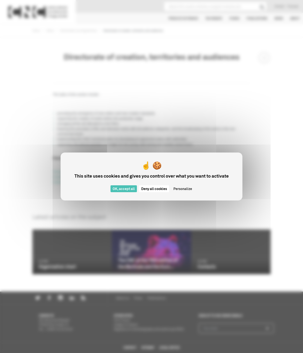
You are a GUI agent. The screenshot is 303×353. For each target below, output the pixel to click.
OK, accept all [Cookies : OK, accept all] (124, 189)
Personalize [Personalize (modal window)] (182, 189)
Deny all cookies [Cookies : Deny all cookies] (154, 189)
